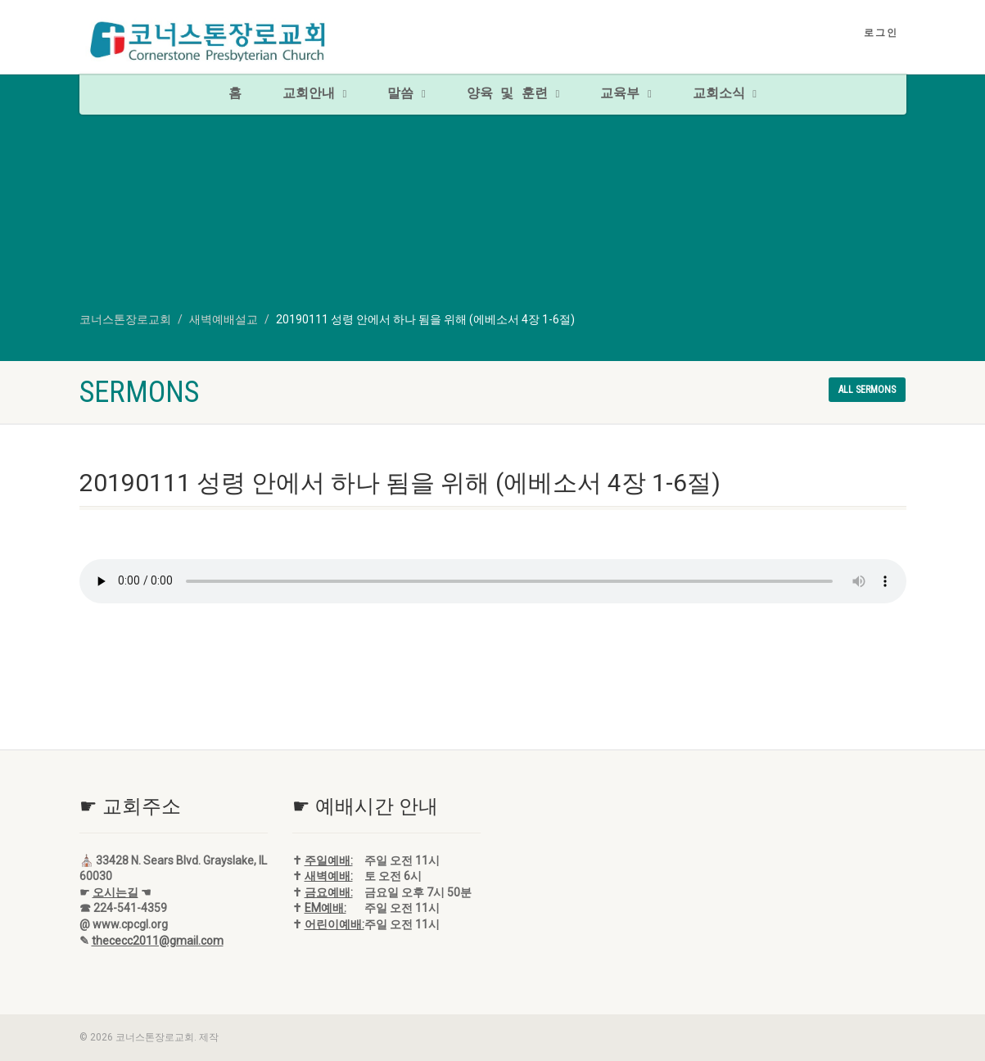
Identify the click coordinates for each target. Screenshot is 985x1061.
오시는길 (115, 892)
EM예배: (325, 907)
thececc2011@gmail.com (158, 940)
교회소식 (725, 94)
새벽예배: (329, 876)
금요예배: (329, 892)
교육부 (625, 94)
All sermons (867, 389)
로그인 (881, 32)
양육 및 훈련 (513, 94)
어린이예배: (334, 924)
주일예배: (329, 860)
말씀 (406, 94)
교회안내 (314, 94)
